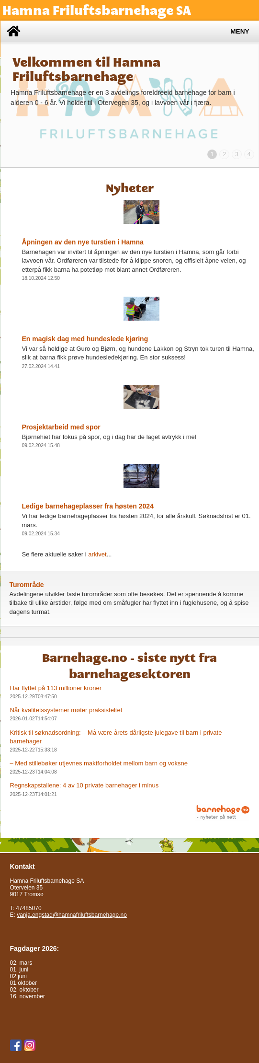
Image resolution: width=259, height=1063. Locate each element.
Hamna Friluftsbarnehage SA (96, 10)
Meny (239, 31)
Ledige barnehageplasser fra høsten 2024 (88, 506)
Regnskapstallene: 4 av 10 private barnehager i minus (84, 785)
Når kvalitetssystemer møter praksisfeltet (66, 710)
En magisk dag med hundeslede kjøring (85, 339)
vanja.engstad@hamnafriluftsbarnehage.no (72, 915)
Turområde (27, 585)
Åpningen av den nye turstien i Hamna (83, 242)
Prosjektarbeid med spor (61, 427)
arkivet (97, 554)
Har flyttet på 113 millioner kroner (55, 688)
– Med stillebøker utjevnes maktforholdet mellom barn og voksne (99, 763)
